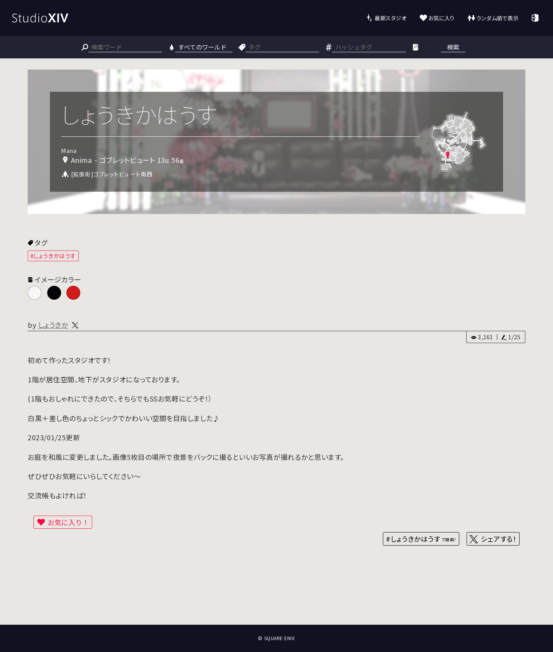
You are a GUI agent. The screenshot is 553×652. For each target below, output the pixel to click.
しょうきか (53, 325)
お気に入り (441, 18)
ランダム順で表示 (497, 18)
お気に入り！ (68, 522)
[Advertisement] (276, 596)
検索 (453, 46)
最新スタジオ (390, 18)
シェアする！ (499, 539)
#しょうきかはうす (53, 256)
